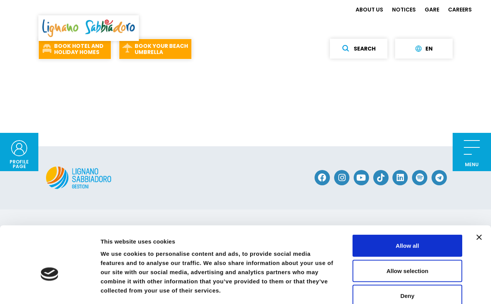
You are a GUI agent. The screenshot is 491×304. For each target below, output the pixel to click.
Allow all (407, 203)
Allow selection (407, 229)
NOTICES (404, 9)
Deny (407, 253)
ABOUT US (369, 9)
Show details (402, 289)
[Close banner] (479, 195)
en (424, 48)
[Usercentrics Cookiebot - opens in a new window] (49, 289)
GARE (432, 9)
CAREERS (460, 9)
